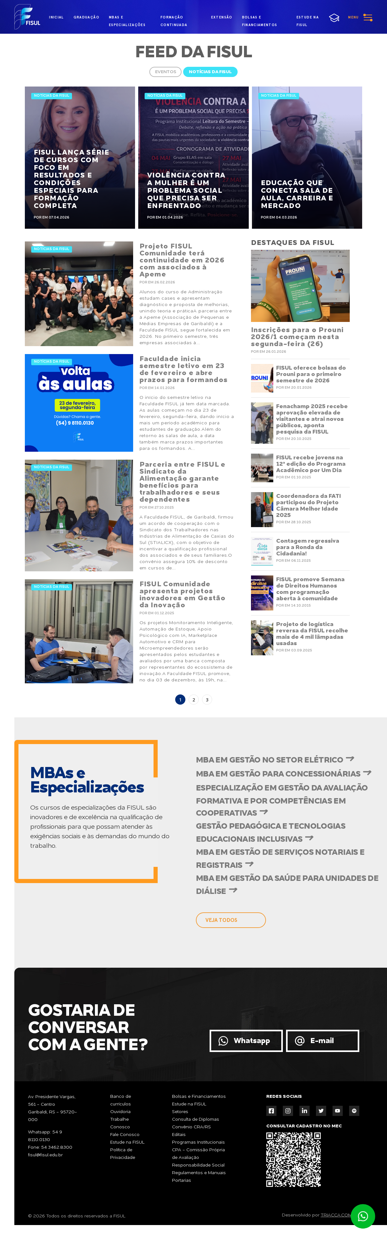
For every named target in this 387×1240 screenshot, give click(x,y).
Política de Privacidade (122, 1154)
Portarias (181, 1180)
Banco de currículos (120, 1100)
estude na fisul (311, 18)
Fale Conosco (125, 1134)
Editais (179, 1134)
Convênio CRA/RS (191, 1127)
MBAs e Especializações (127, 19)
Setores (180, 1112)
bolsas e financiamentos (259, 19)
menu (353, 17)
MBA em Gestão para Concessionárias (278, 774)
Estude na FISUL (127, 1142)
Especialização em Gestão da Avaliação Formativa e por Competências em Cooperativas (282, 801)
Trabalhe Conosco (120, 1123)
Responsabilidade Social (198, 1165)
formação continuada (174, 19)
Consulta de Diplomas (195, 1119)
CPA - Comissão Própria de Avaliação (198, 1154)
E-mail (322, 1041)
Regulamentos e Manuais (199, 1173)
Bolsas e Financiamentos (199, 1096)
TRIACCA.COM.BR (340, 1215)
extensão (222, 17)
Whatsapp (252, 1041)
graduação (86, 17)
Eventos (165, 72)
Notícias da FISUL (210, 72)
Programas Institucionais (198, 1142)
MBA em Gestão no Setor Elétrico (269, 760)
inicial (56, 17)
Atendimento (362, 1216)
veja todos (221, 920)
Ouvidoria (120, 1112)
